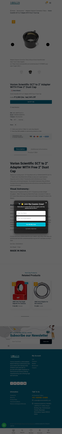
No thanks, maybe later (31, 228)
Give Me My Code (31, 224)
